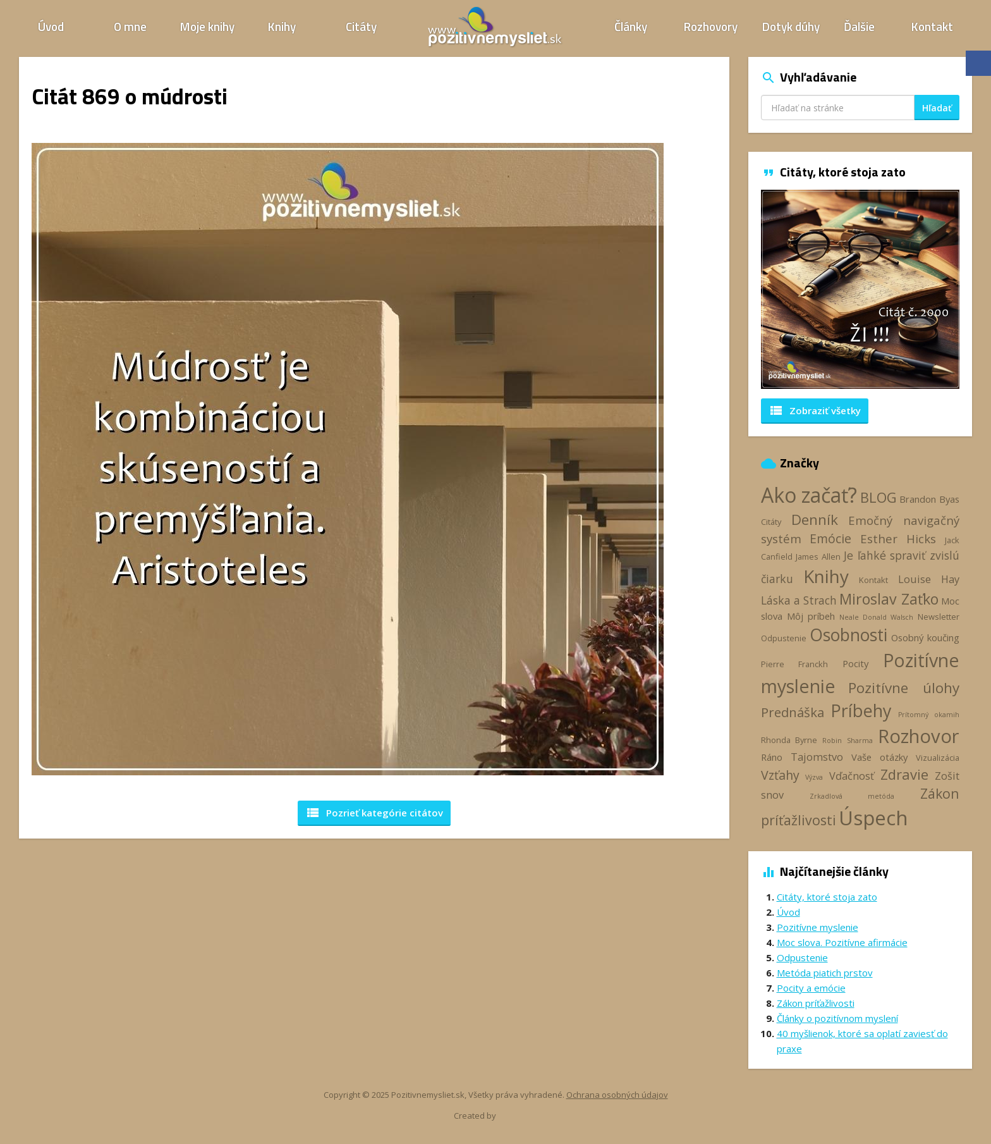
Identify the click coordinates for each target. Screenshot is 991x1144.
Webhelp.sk (519, 1116)
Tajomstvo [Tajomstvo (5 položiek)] (817, 757)
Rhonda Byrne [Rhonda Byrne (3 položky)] (789, 740)
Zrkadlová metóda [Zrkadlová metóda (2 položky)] (852, 796)
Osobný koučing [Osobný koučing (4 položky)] (925, 637)
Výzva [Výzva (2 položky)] (814, 777)
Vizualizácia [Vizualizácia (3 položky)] (937, 757)
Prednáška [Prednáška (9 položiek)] (792, 712)
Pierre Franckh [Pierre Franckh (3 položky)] (794, 664)
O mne (130, 26)
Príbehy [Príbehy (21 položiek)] (860, 710)
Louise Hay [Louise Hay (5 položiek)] (928, 579)
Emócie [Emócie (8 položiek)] (830, 538)
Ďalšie (859, 26)
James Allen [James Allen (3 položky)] (818, 556)
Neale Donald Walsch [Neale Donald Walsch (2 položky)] (876, 617)
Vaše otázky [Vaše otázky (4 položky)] (879, 757)
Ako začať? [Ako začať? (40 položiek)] (809, 494)
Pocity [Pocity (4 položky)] (855, 663)
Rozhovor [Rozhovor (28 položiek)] (918, 736)
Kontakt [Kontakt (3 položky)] (873, 580)
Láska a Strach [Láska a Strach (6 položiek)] (799, 600)
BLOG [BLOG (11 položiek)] (878, 497)
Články (630, 26)
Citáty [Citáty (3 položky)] (771, 521)
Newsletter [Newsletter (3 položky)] (938, 616)
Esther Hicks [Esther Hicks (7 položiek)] (898, 538)
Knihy (282, 26)
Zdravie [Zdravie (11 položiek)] (904, 774)
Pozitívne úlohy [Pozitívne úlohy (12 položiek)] (903, 688)
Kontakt (932, 26)
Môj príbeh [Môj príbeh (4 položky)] (811, 616)
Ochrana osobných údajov (617, 1094)
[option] (860, 289)
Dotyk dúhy (791, 26)
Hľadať (937, 108)
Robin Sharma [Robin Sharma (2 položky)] (847, 740)
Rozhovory (711, 26)
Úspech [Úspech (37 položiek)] (873, 817)
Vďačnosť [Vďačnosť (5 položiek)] (851, 776)
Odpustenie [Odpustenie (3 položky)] (783, 638)
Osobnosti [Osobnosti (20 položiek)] (848, 635)
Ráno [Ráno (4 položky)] (771, 757)
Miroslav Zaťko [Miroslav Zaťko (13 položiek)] (888, 599)
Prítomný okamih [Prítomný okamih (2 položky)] (929, 714)
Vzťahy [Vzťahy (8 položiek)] (780, 775)
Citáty (361, 26)
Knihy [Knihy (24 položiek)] (826, 576)
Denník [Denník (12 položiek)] (814, 519)
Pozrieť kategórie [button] (374, 812)
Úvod (51, 26)
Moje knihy (207, 26)
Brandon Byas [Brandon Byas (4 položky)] (929, 499)
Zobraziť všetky (815, 410)
